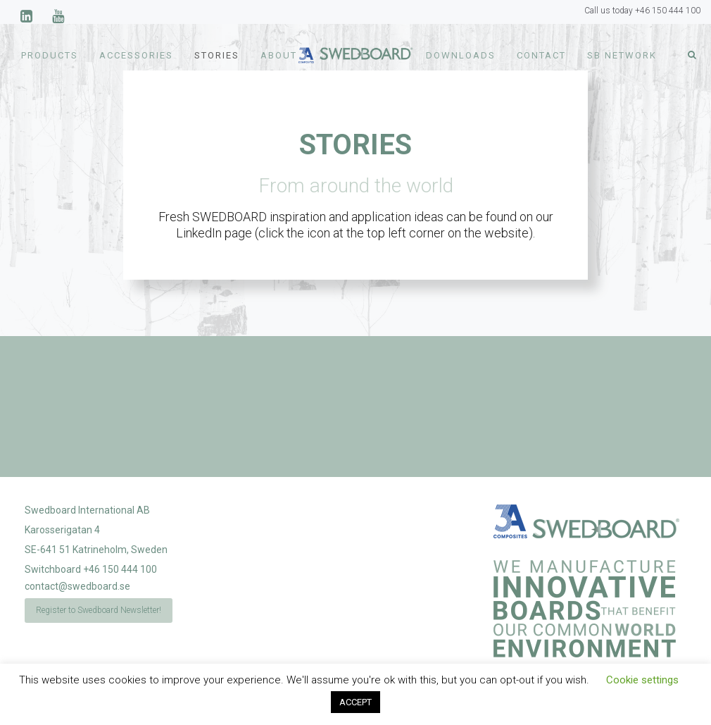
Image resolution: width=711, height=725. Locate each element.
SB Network (622, 55)
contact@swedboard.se (77, 586)
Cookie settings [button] (642, 680)
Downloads (461, 55)
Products (49, 55)
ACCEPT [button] (355, 702)
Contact (541, 55)
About (278, 55)
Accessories (136, 55)
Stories (216, 55)
